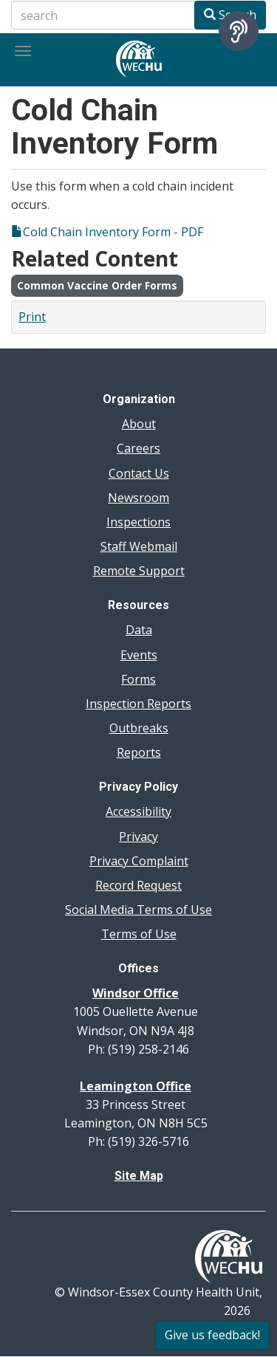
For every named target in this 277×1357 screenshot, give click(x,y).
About (139, 424)
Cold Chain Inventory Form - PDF (113, 232)
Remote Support (139, 571)
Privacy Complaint (138, 861)
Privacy (138, 836)
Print (32, 317)
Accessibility (138, 811)
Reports (139, 752)
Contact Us (139, 473)
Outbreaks (138, 728)
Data (139, 630)
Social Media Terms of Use (138, 909)
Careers (138, 448)
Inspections (138, 522)
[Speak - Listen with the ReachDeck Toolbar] (239, 31)
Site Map (138, 1176)
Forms (138, 679)
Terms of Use (139, 934)
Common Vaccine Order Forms (97, 285)
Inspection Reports (138, 703)
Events (138, 655)
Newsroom (138, 497)
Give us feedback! (212, 1335)
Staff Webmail (138, 546)
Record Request (138, 885)
